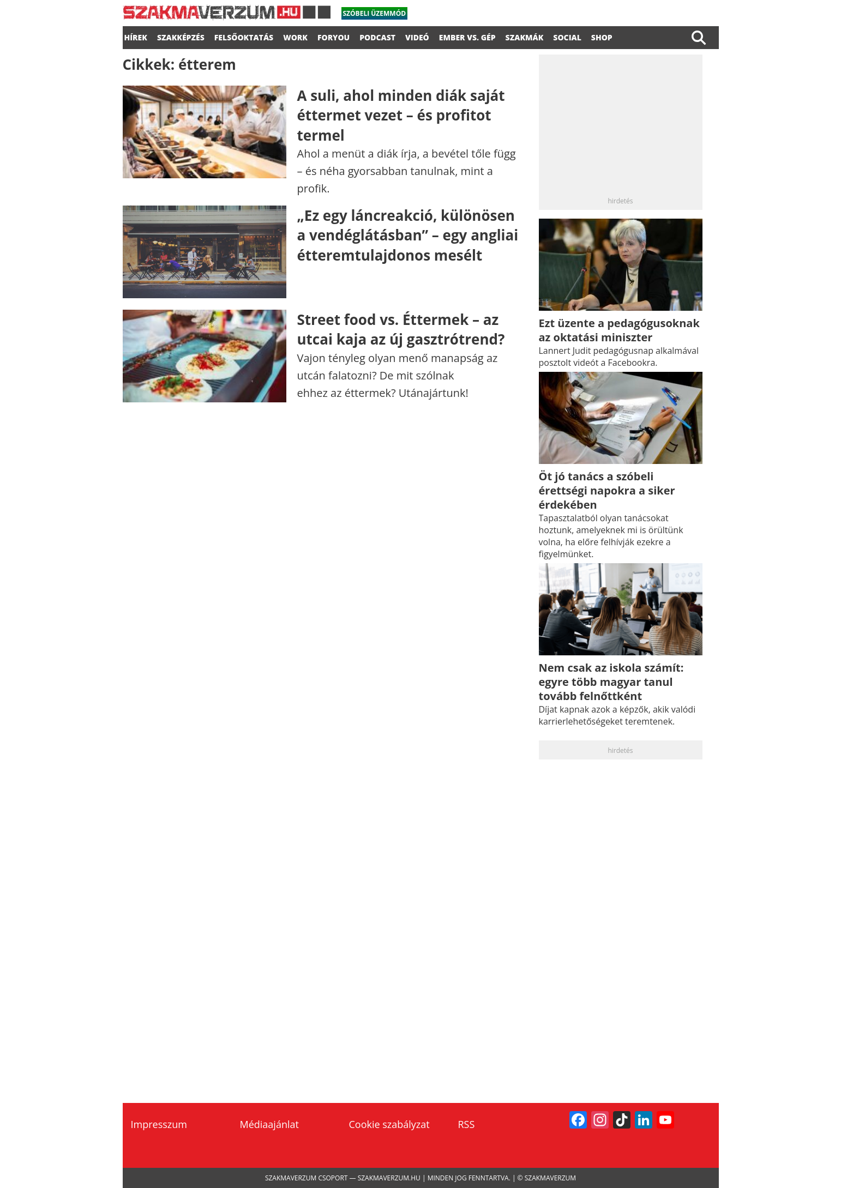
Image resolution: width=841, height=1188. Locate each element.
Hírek (135, 36)
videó (417, 36)
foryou (333, 36)
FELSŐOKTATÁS (243, 36)
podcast (377, 36)
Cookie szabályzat (389, 1124)
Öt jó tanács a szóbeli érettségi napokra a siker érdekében (607, 490)
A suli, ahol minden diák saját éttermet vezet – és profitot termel (401, 115)
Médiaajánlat (269, 1124)
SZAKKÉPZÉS (181, 36)
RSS (466, 1124)
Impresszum (159, 1124)
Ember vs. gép (467, 36)
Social (567, 36)
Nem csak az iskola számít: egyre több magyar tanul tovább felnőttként (611, 681)
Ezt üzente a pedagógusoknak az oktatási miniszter (619, 330)
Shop (601, 36)
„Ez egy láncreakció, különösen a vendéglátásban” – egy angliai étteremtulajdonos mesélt (408, 235)
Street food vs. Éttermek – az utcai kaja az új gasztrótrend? (401, 329)
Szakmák (525, 36)
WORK (295, 36)
